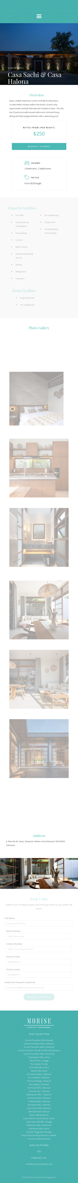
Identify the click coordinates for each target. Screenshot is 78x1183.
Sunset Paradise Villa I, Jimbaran (39, 1043)
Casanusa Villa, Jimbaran (39, 1138)
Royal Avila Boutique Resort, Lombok (39, 1135)
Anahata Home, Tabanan (39, 1098)
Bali (39, 1151)
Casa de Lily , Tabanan (39, 1091)
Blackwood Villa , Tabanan (39, 1094)
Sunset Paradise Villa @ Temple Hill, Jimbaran (39, 1050)
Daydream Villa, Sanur (39, 1128)
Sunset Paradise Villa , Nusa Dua (39, 1053)
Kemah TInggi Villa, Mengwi (39, 1132)
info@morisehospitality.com (39, 1164)
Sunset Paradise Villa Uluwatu (39, 1040)
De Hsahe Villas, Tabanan (39, 1074)
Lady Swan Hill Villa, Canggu (39, 1121)
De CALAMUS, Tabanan (39, 1077)
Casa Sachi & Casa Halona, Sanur (39, 1118)
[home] (39, 5)
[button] (39, 16)
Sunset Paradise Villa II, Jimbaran (39, 1047)
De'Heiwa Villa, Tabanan (39, 1104)
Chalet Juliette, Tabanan (39, 1101)
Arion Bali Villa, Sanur (39, 1067)
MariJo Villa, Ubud (39, 1070)
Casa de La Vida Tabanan (39, 1108)
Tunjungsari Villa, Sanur (39, 1057)
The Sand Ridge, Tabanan (39, 1081)
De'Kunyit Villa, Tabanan (39, 1087)
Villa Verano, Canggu (39, 1060)
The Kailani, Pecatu (39, 1064)
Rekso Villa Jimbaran (39, 1115)
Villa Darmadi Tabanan (39, 1111)
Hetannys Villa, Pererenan (39, 1125)
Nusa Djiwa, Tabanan (39, 1084)
